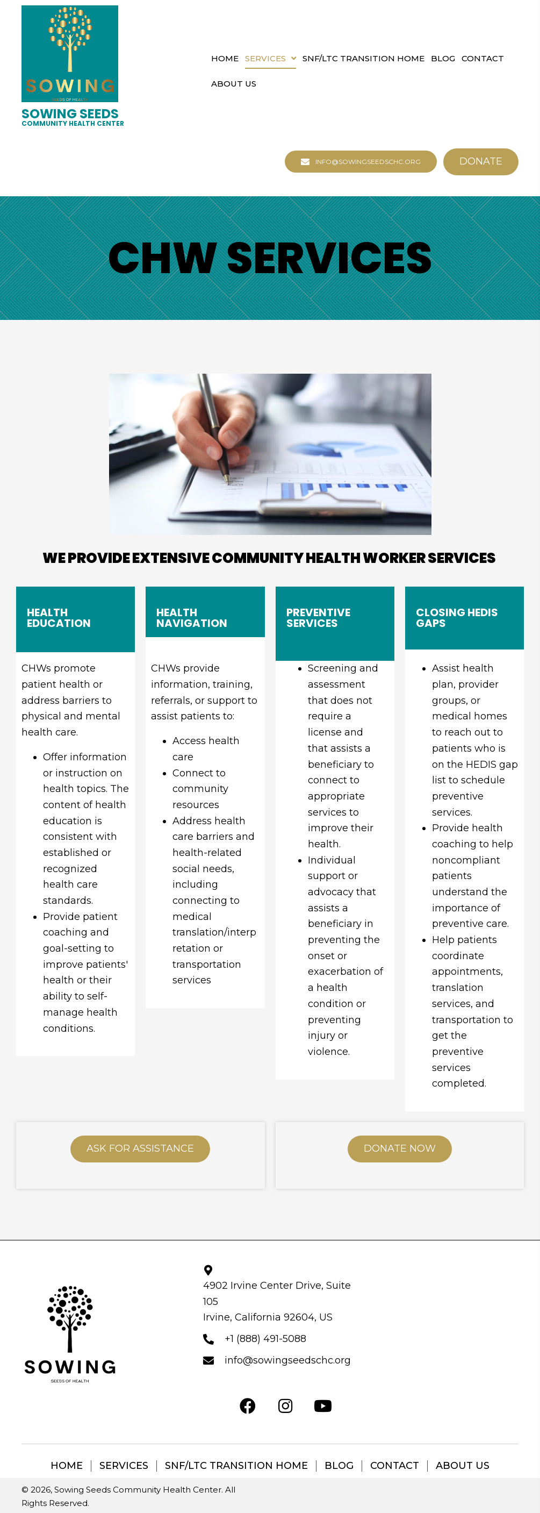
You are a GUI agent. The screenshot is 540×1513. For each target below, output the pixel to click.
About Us (462, 1466)
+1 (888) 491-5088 (265, 1339)
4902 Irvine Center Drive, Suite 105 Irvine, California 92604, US (277, 1301)
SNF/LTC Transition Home (236, 1466)
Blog (339, 1466)
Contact (394, 1466)
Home (67, 1466)
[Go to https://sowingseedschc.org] (72, 117)
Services (123, 1466)
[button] (361, 162)
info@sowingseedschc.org (288, 1360)
